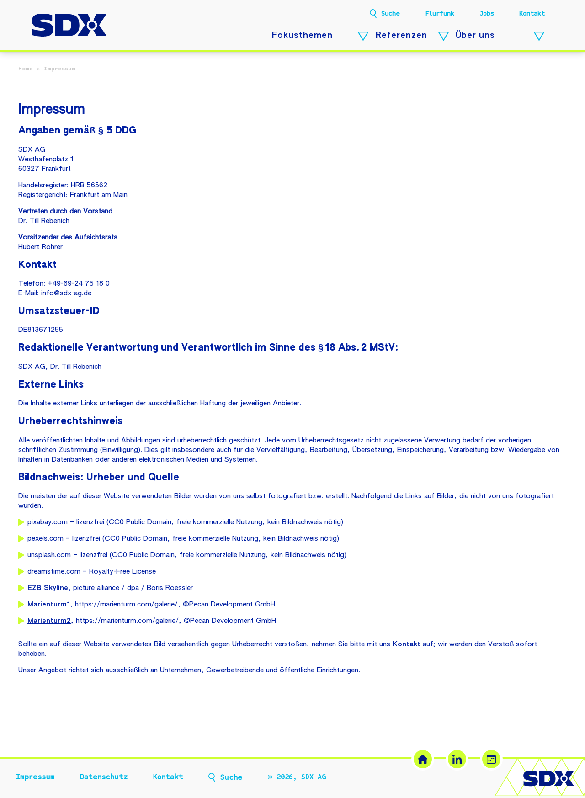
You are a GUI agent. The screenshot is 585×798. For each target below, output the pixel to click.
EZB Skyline (47, 588)
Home (25, 68)
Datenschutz (104, 777)
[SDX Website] (422, 759)
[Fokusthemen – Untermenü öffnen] (363, 36)
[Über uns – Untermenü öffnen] (539, 36)
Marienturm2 (49, 620)
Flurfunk (439, 13)
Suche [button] (390, 13)
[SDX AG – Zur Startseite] (69, 26)
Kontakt (532, 13)
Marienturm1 (48, 604)
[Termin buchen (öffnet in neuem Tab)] (491, 759)
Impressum (35, 777)
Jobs (486, 13)
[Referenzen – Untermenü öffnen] (443, 36)
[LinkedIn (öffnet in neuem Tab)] (457, 759)
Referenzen (401, 36)
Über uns (475, 36)
